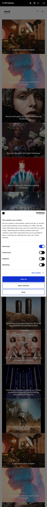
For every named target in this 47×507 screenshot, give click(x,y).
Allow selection (23, 285)
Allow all (23, 279)
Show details (36, 273)
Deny (23, 292)
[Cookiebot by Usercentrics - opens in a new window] (36, 213)
